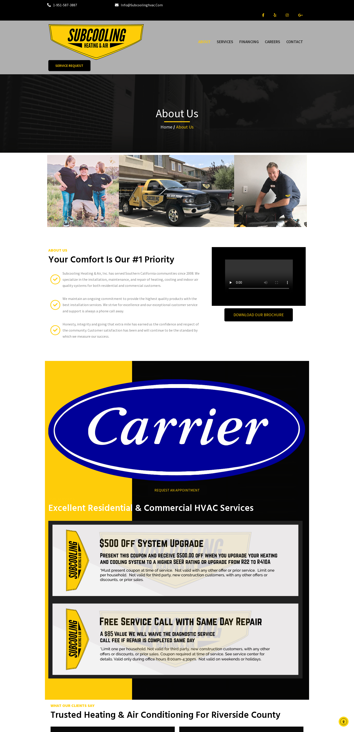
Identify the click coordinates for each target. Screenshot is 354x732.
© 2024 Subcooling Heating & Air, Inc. (177, 725)
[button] (172, 609)
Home (166, 108)
